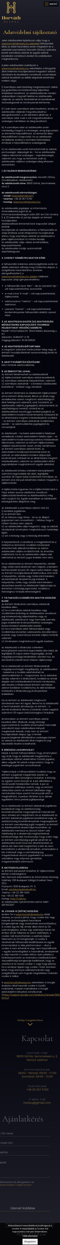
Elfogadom (30, 1241)
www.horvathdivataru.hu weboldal (20, 43)
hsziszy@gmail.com (22, 195)
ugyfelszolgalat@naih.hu (22, 889)
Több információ (30, 1236)
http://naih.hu (18, 898)
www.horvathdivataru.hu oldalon (20, 276)
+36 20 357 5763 (44, 1090)
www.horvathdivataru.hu (15, 68)
